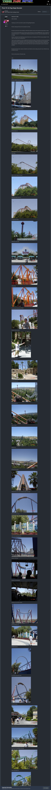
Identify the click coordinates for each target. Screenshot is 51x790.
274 (6, 26)
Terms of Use (4, 788)
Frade (6, 16)
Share (39, 11)
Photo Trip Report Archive (15, 12)
